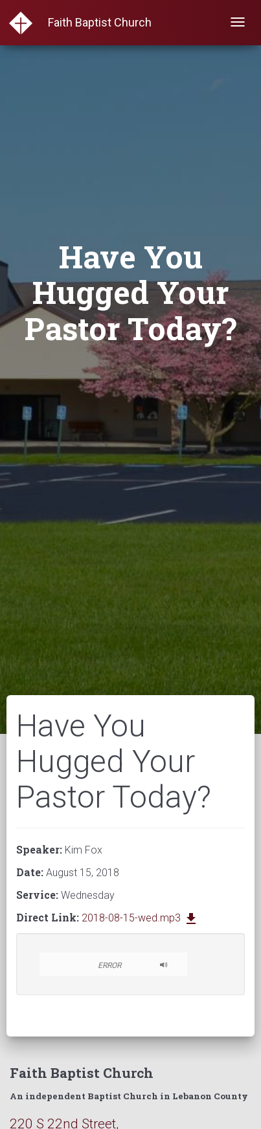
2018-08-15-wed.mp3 (140, 918)
